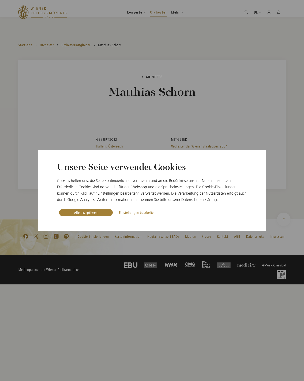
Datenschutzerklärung (199, 199)
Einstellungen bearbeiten (137, 212)
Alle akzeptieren (86, 212)
